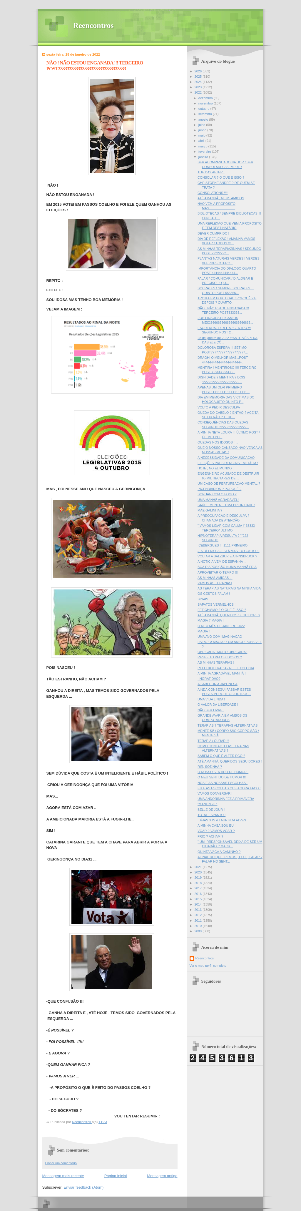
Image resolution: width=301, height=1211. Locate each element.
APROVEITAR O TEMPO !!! (218, 572)
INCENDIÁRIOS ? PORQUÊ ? (219, 489)
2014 (199, 904)
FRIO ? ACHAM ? (210, 836)
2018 (199, 883)
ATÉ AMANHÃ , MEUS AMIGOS (221, 198)
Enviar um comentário (61, 1163)
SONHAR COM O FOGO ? (217, 494)
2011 (199, 920)
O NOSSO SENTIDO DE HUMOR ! (223, 772)
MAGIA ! (204, 631)
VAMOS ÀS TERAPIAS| (215, 583)
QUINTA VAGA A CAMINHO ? (219, 851)
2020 (199, 872)
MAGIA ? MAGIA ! (210, 620)
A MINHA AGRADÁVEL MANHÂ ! (222, 673)
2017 (199, 888)
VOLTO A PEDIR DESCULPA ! (220, 407)
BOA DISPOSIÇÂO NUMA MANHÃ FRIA (227, 567)
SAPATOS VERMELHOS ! (216, 604)
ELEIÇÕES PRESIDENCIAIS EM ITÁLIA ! (228, 463)
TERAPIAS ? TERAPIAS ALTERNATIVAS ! (228, 725)
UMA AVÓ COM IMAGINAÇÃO (220, 636)
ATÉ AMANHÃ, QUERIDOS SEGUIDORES (229, 615)
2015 (199, 899)
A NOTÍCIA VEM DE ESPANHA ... (222, 561)
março (203, 146)
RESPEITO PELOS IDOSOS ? (220, 657)
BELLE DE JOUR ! (211, 809)
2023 (199, 87)
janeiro (203, 157)
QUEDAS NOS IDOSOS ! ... (218, 442)
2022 (199, 92)
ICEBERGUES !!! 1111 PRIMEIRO (223, 545)
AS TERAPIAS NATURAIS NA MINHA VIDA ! (230, 588)
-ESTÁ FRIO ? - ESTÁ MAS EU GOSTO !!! (228, 551)
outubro (204, 108)
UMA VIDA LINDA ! (211, 699)
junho (202, 130)
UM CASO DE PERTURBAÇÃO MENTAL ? (229, 483)
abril (201, 140)
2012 (199, 915)
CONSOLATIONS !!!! (213, 193)
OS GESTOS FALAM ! (214, 593)
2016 (199, 894)
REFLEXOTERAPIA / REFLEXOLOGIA (226, 668)
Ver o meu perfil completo (208, 965)
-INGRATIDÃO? (209, 678)
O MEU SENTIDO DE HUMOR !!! (222, 777)
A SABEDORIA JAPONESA (218, 684)
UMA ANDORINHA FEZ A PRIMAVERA (226, 798)
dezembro (206, 98)
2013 (199, 909)
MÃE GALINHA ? (210, 510)
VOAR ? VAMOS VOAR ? (216, 831)
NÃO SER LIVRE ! (211, 710)
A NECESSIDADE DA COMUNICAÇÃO (226, 457)
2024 (199, 82)
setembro (205, 114)
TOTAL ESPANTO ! (211, 815)
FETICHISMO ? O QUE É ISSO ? (222, 610)
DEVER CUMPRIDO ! (213, 233)
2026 (199, 71)
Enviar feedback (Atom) (83, 1187)
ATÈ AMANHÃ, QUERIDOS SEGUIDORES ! (230, 761)
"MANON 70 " (207, 804)
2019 (199, 877)
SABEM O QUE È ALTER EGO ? (221, 756)
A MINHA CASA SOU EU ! (216, 825)
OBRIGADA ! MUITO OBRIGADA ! (222, 652)
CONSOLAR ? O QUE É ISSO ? (221, 177)
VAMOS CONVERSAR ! (215, 793)
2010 (199, 926)
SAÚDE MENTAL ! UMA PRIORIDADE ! (226, 505)
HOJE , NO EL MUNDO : (215, 468)
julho (202, 125)
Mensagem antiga (162, 1176)
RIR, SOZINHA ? (210, 766)
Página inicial (115, 1176)
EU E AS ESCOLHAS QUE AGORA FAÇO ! (229, 788)
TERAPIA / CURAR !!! (213, 740)
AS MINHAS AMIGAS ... (215, 577)
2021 (199, 867)
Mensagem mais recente (63, 1176)
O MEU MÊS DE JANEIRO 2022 (221, 626)
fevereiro (205, 151)
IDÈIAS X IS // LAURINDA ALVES (222, 820)
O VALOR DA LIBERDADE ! (218, 704)
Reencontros (93, 25)
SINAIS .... (205, 599)
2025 (199, 76)
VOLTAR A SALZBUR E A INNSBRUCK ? (227, 556)
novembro (206, 103)
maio (202, 135)
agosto (203, 119)
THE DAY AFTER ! (211, 172)
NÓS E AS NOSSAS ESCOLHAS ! (223, 783)
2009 (199, 931)
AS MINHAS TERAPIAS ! (216, 662)
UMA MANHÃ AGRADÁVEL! (218, 499)
